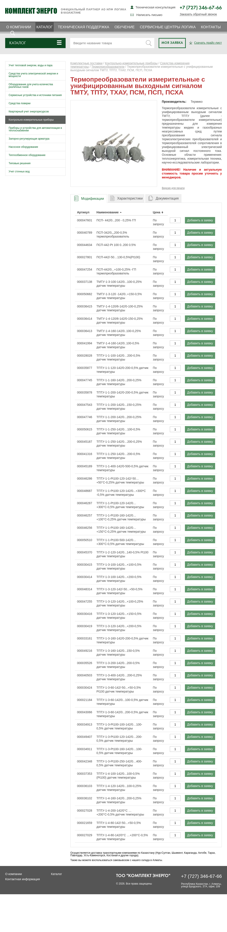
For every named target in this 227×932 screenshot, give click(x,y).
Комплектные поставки (86, 63)
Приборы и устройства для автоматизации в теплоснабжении (35, 129)
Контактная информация (22, 879)
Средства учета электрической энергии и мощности (33, 75)
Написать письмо (149, 15)
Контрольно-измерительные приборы (31, 119)
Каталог (44, 27)
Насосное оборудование (23, 146)
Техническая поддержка (83, 27)
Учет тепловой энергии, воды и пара (30, 65)
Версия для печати (173, 188)
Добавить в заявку (200, 220)
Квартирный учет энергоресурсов (29, 111)
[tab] (88, 198)
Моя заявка (172, 43)
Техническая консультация (155, 7)
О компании (18, 27)
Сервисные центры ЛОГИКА (168, 27)
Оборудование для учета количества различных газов (31, 85)
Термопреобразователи (108, 66)
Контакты (211, 27)
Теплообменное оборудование (27, 155)
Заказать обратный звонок (198, 14)
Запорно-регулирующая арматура (29, 138)
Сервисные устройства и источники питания (35, 95)
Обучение (124, 27)
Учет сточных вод (19, 171)
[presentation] (89, 198)
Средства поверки (19, 103)
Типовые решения (19, 163)
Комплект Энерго (31, 11)
